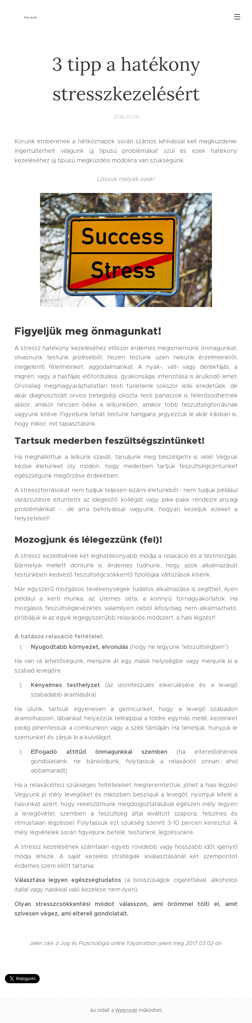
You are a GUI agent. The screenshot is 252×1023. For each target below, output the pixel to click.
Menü (237, 16)
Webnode (126, 1010)
